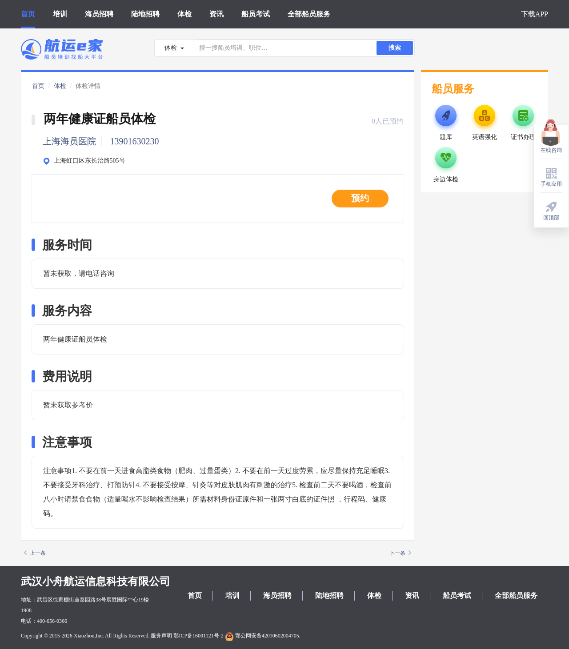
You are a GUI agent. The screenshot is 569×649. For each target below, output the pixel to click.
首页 (28, 14)
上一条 (35, 553)
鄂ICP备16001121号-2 (198, 636)
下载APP (534, 14)
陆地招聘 (145, 14)
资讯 (216, 14)
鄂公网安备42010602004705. (263, 636)
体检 (184, 14)
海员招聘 (99, 14)
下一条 (400, 553)
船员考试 (255, 14)
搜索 (395, 47)
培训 (60, 14)
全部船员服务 (309, 14)
